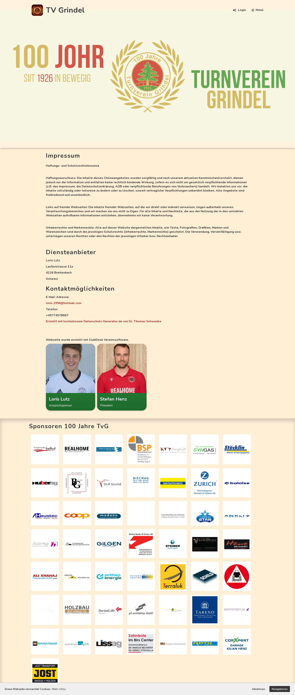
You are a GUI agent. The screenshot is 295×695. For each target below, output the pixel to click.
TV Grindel (65, 10)
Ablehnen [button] (258, 689)
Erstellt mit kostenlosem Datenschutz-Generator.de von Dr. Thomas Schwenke (103, 321)
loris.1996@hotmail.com (63, 303)
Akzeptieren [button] (279, 689)
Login (239, 10)
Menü (257, 10)
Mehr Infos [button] (59, 689)
